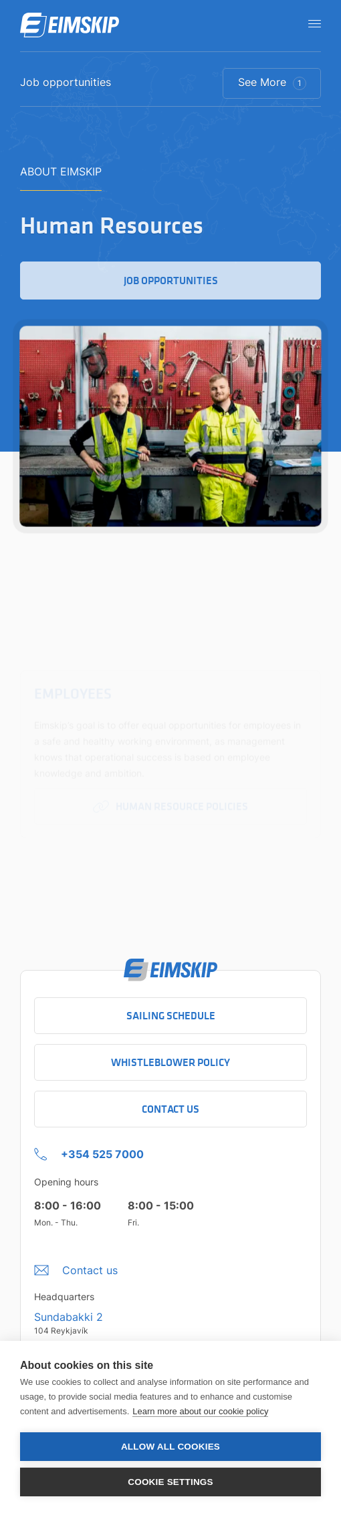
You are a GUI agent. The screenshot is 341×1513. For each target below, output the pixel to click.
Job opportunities (65, 83)
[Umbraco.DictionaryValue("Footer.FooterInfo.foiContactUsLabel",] (76, 1267)
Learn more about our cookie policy (200, 1411)
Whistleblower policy (170, 1062)
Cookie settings (170, 1482)
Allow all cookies (170, 1447)
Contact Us (170, 1109)
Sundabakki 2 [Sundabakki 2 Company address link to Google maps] (68, 1317)
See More (272, 82)
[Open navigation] (310, 23)
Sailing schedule (170, 1016)
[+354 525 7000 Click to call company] (89, 1150)
